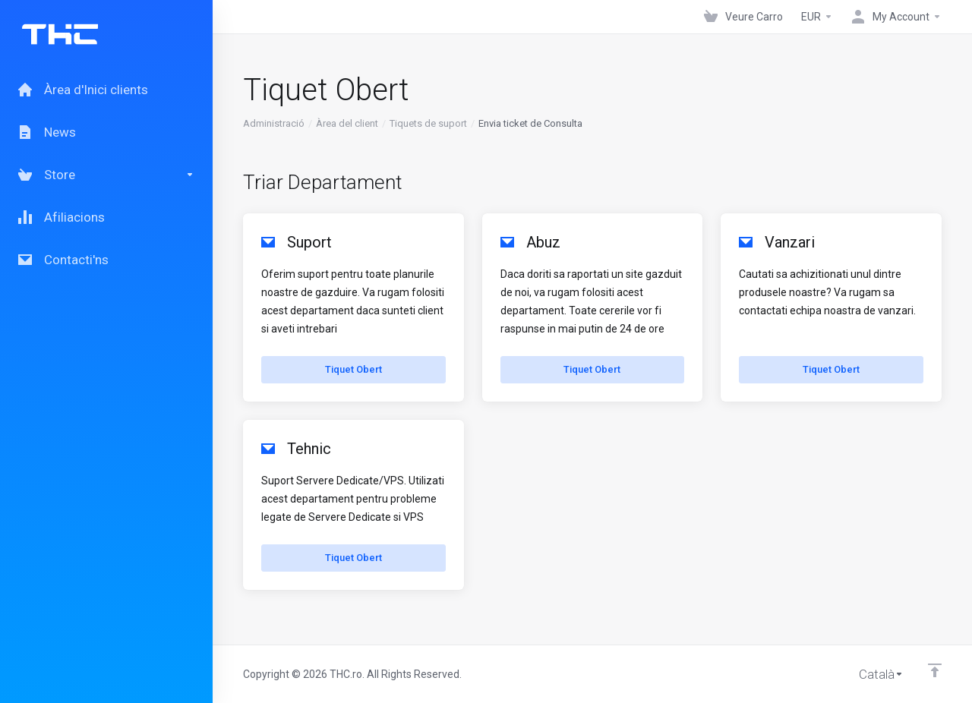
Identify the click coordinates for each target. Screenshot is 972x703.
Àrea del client (347, 123)
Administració (274, 123)
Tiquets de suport (428, 123)
